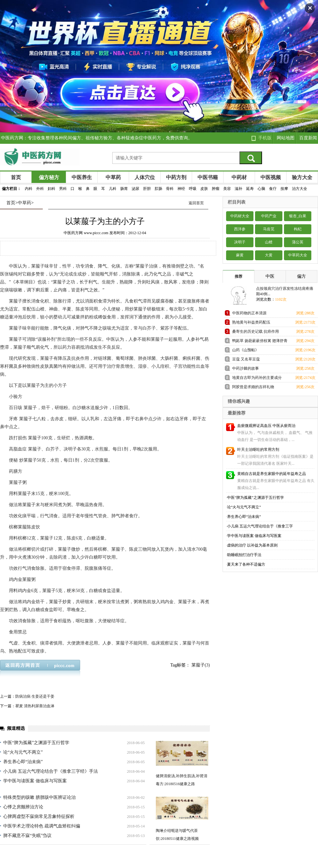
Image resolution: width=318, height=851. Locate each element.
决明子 (239, 242)
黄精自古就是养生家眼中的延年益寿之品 (271, 473)
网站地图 (285, 138)
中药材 (239, 177)
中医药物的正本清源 (249, 313)
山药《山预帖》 (245, 350)
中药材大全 (239, 216)
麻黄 (240, 255)
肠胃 (124, 188)
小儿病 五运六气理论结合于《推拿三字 (260, 526)
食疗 (273, 188)
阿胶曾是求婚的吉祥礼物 (253, 387)
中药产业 (268, 216)
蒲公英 (297, 242)
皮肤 (204, 188)
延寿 (250, 188)
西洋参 (239, 229)
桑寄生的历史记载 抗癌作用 (255, 331)
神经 (181, 188)
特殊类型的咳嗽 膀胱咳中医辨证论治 (39, 797)
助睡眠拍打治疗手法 (244, 555)
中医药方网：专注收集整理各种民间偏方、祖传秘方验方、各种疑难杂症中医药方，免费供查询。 (96, 138)
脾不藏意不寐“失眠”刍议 (27, 835)
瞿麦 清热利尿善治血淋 (34, 706)
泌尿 (135, 188)
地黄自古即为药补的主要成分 (257, 377)
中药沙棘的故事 (245, 368)
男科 (63, 188)
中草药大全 (297, 255)
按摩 (284, 188)
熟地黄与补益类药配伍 (251, 322)
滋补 (238, 188)
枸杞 (297, 229)
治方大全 (299, 188)
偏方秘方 (49, 177)
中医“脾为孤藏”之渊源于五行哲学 (36, 742)
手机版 (265, 138)
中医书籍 (207, 177)
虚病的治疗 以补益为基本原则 (252, 545)
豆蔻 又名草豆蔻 (246, 359)
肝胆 (147, 188)
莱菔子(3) (200, 665)
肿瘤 (215, 188)
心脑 (261, 188)
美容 (227, 188)
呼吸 (193, 188)
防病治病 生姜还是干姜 (34, 696)
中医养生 (82, 177)
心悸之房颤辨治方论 (23, 807)
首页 (16, 177)
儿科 (112, 188)
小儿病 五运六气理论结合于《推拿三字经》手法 (50, 771)
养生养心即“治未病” (23, 761)
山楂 (269, 242)
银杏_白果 (297, 216)
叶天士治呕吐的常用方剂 (258, 449)
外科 (40, 188)
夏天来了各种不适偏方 (246, 564)
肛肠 (158, 188)
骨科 (170, 188)
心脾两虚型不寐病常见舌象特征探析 (38, 816)
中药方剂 (176, 177)
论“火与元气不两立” (23, 752)
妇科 (51, 188)
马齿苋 (268, 229)
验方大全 (302, 177)
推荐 (238, 276)
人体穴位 (145, 177)
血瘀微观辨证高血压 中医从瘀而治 (266, 425)
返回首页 (196, 203)
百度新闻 (308, 138)
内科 (28, 188)
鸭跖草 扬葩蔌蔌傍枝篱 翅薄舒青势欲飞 (259, 341)
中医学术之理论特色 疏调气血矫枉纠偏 (41, 826)
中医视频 (270, 177)
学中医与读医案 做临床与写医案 (35, 780)
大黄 (269, 255)
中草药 (113, 177)
